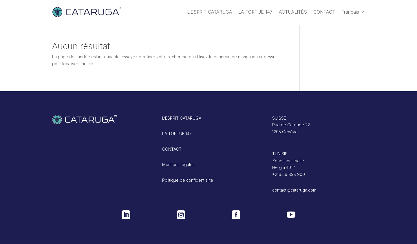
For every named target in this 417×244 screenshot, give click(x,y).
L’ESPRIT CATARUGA (209, 12)
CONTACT (324, 12)
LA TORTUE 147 (255, 12)
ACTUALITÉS (293, 12)
